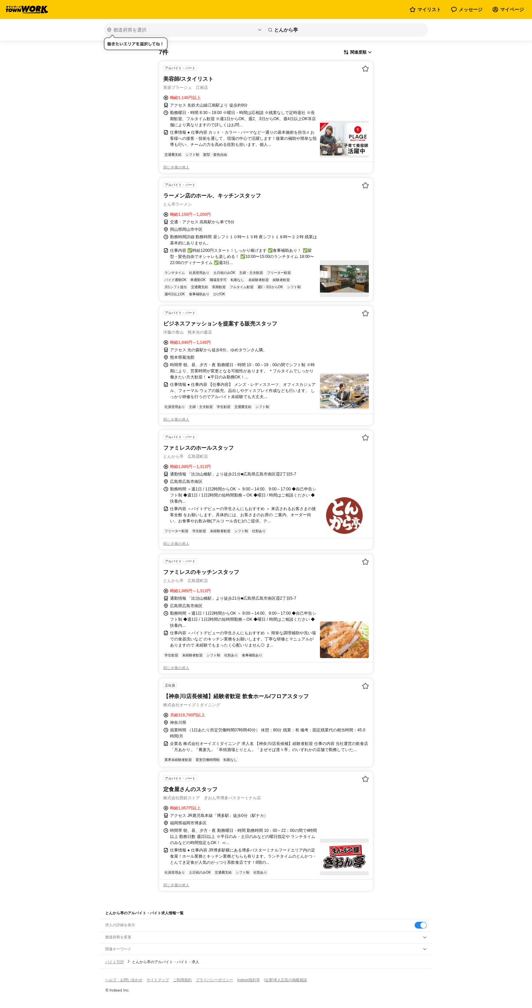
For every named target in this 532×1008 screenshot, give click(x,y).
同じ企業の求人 (176, 167)
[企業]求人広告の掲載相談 (285, 980)
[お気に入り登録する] (365, 68)
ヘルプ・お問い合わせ (123, 980)
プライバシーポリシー (214, 980)
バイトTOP (114, 962)
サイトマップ (158, 980)
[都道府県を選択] (184, 30)
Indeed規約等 (248, 980)
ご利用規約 (182, 980)
